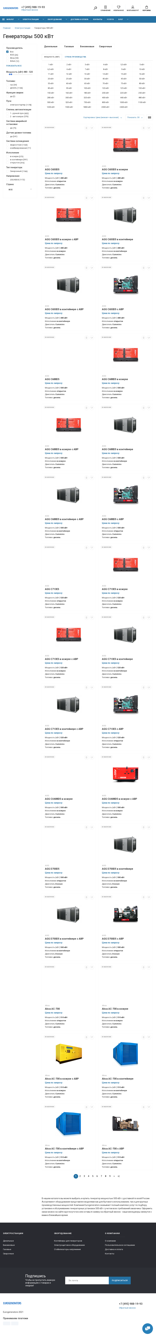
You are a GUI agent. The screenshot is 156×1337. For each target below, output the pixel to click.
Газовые (7, 1249)
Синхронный (17, 171)
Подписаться (120, 1280)
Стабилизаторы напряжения (67, 1249)
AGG (12, 54)
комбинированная (18, 148)
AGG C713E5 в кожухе (115, 589)
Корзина (147, 8)
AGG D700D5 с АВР (113, 938)
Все (9, 51)
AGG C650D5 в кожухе (115, 169)
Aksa (12, 58)
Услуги (110, 19)
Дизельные (8, 1241)
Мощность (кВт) (52, 57)
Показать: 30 (133, 117)
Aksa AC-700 (52, 1008)
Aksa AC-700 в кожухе (115, 1008)
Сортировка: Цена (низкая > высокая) (101, 117)
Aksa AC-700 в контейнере (117, 1078)
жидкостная (17, 144)
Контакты (97, 19)
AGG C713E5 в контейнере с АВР (64, 729)
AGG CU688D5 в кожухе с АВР (119, 798)
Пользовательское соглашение (120, 1245)
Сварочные (8, 1253)
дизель (14, 87)
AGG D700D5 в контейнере (117, 868)
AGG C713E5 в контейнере (117, 659)
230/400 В (15, 179)
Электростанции (31, 19)
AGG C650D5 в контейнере (117, 239)
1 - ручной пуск (17, 113)
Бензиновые (9, 1245)
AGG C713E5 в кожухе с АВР (61, 659)
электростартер (19, 104)
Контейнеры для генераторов (68, 1241)
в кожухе (14, 156)
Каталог (8, 19)
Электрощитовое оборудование (69, 1245)
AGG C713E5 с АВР (113, 729)
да (10, 96)
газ (11, 84)
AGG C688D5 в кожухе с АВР (61, 449)
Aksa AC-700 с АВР (113, 1148)
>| (118, 1176)
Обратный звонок (29, 10)
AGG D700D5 (52, 868)
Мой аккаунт (133, 8)
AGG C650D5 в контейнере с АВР (64, 309)
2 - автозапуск (17, 116)
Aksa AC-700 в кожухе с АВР (62, 1078)
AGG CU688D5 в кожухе (59, 798)
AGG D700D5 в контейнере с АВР (64, 938)
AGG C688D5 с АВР (113, 519)
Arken (12, 61)
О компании (110, 1241)
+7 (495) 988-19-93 (33, 7)
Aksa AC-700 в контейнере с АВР (64, 1148)
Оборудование (55, 19)
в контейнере (17, 159)
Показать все (13, 66)
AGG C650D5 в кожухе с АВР (61, 239)
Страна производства (75, 57)
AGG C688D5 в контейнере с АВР (64, 519)
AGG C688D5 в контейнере (117, 449)
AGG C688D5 (52, 379)
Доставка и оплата (79, 19)
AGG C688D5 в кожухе (115, 379)
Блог (120, 19)
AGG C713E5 (52, 589)
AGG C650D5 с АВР (113, 309)
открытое (15, 162)
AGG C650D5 (52, 169)
